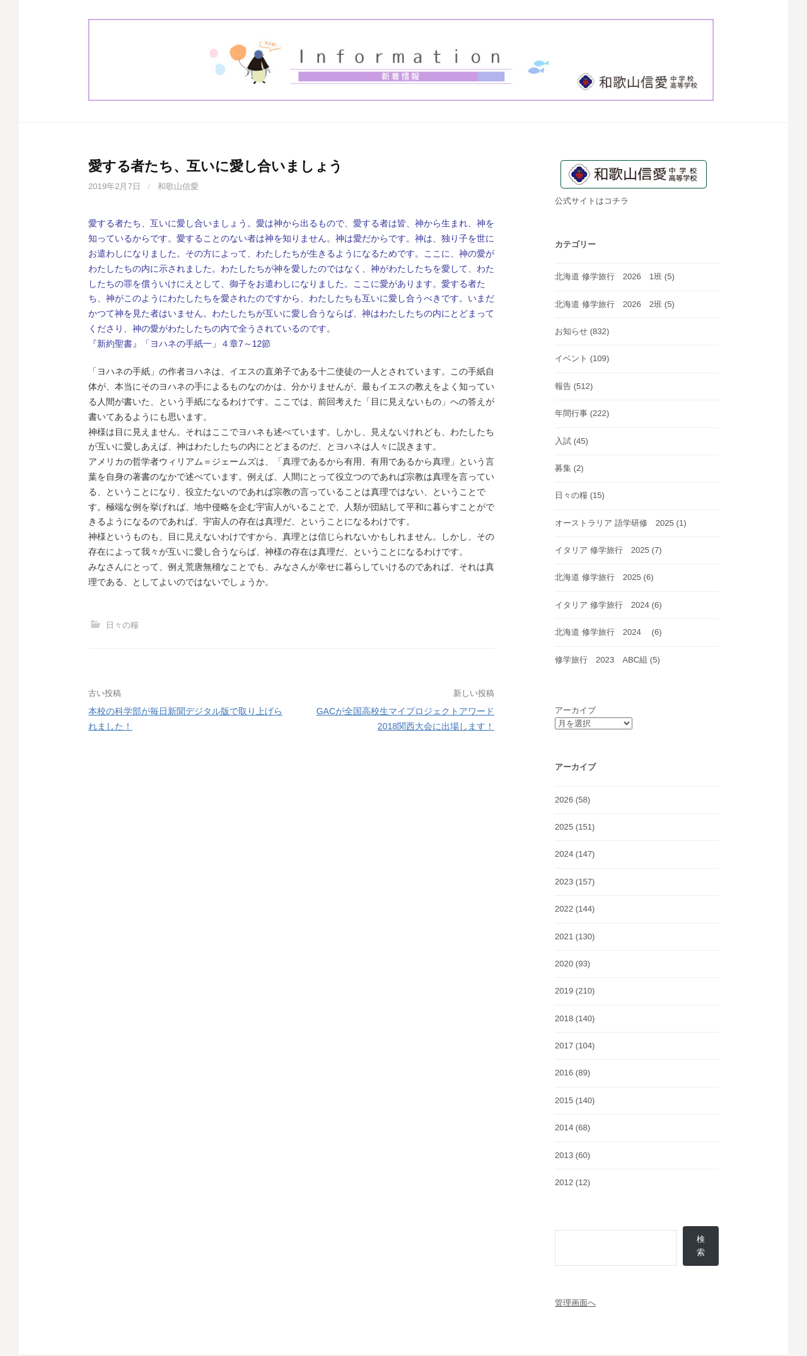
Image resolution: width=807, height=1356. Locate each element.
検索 (701, 1246)
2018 (564, 1018)
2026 (564, 799)
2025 (564, 827)
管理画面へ (575, 1303)
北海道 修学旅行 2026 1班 (608, 276)
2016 (564, 1072)
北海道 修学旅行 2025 (598, 577)
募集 (563, 468)
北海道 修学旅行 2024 (602, 632)
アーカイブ (575, 710)
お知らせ (571, 331)
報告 (563, 386)
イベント (571, 358)
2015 (564, 1100)
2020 (564, 963)
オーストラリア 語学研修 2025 (614, 523)
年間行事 (571, 413)
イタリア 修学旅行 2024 (602, 605)
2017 (564, 1045)
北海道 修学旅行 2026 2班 (608, 304)
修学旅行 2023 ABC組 (601, 659)
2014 (564, 1127)
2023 (564, 881)
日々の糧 (122, 625)
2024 (564, 854)
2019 (564, 990)
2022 (564, 908)
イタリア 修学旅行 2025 (602, 550)
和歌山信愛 (178, 186)
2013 (564, 1155)
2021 (564, 936)
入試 (563, 441)
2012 (564, 1182)
